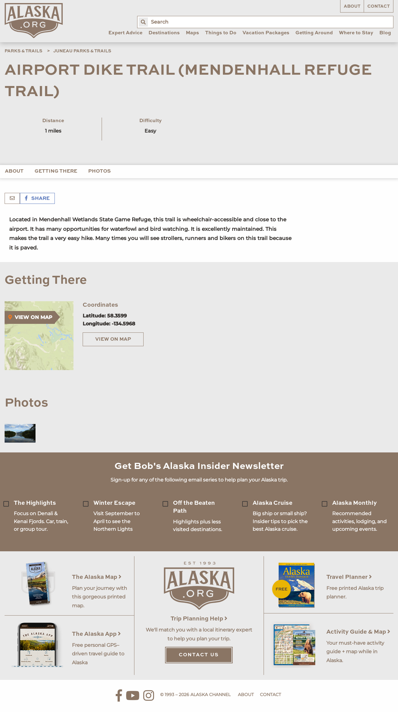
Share (37, 198)
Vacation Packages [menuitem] (265, 33)
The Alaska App (96, 634)
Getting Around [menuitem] (314, 33)
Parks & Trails (23, 51)
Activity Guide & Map (358, 632)
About (352, 6)
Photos (99, 171)
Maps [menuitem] (192, 33)
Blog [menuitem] (385, 33)
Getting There (56, 171)
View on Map (113, 339)
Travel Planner (349, 577)
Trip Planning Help (199, 619)
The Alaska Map (97, 577)
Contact (378, 6)
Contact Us (199, 655)
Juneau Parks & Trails (82, 51)
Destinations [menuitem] (164, 33)
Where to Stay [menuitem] (356, 33)
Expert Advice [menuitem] (125, 33)
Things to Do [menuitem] (220, 33)
